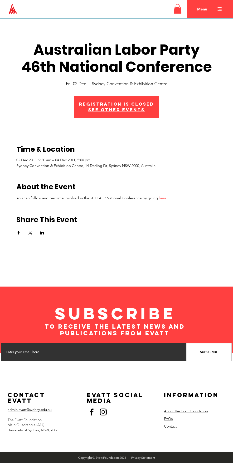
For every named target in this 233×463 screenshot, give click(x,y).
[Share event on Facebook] (18, 232)
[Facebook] (91, 412)
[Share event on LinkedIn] (42, 232)
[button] (178, 9)
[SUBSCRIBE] (209, 352)
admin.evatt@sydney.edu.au (30, 409)
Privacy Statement (143, 457)
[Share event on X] (30, 232)
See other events (116, 109)
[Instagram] (103, 412)
